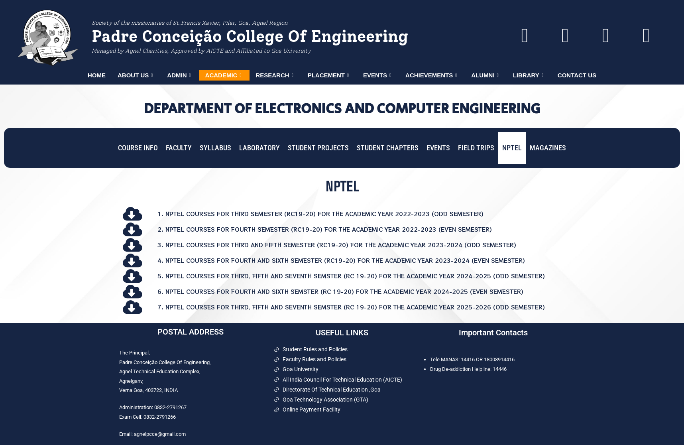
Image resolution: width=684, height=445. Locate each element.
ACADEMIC (223, 75)
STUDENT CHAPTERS (388, 148)
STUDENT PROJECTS (318, 148)
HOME (97, 75)
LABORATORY (259, 148)
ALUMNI (484, 75)
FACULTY (179, 148)
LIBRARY (528, 75)
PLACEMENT (328, 75)
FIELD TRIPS (476, 148)
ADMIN (179, 75)
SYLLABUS (215, 148)
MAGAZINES (548, 148)
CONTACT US (577, 75)
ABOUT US (135, 75)
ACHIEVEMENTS (431, 75)
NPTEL (512, 148)
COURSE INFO (138, 148)
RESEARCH (274, 75)
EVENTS (377, 75)
